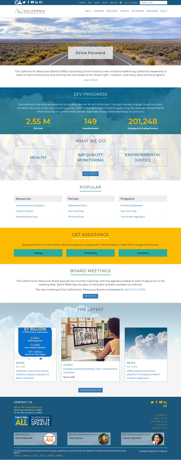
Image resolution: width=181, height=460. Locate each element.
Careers (105, 2)
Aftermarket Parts (77, 205)
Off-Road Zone (76, 216)
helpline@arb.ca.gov (34, 407)
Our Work (99, 11)
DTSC (42, 456)
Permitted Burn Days (27, 216)
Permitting (90, 253)
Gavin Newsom (24, 438)
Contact (97, 2)
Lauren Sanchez (132, 438)
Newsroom (152, 11)
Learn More (90, 80)
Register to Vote (159, 428)
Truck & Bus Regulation (133, 216)
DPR (35, 456)
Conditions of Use (158, 422)
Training (38, 253)
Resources (112, 11)
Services (124, 11)
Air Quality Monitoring (90, 158)
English (126, 2)
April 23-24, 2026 (135, 289)
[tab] (121, 2)
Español (134, 2)
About (88, 11)
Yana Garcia (76, 438)
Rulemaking (138, 11)
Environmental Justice (143, 158)
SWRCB (59, 456)
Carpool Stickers (24, 211)
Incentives (143, 253)
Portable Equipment (131, 205)
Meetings (90, 296)
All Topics (90, 174)
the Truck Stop (76, 211)
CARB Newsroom (90, 390)
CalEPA (16, 456)
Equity (163, 11)
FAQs (90, 2)
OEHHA (50, 456)
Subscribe (114, 2)
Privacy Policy (160, 419)
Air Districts (161, 425)
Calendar (82, 2)
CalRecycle (26, 456)
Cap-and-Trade (129, 211)
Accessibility (161, 415)
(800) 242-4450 (19, 407)
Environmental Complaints (30, 205)
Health (38, 157)
